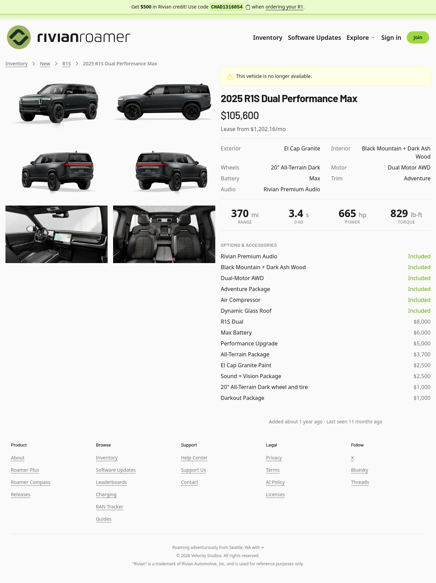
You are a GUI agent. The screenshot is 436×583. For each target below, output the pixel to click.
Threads (360, 482)
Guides (104, 519)
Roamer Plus (25, 470)
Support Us (193, 470)
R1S (66, 63)
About (18, 457)
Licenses (275, 494)
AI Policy (275, 482)
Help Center (194, 457)
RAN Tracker (109, 506)
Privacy (274, 457)
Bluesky (359, 470)
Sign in (391, 37)
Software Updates (314, 37)
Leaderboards (111, 482)
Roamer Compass (30, 482)
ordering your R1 (284, 6)
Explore (361, 37)
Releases (20, 494)
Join (418, 37)
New (45, 63)
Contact (189, 482)
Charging (106, 494)
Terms (273, 470)
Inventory (267, 37)
